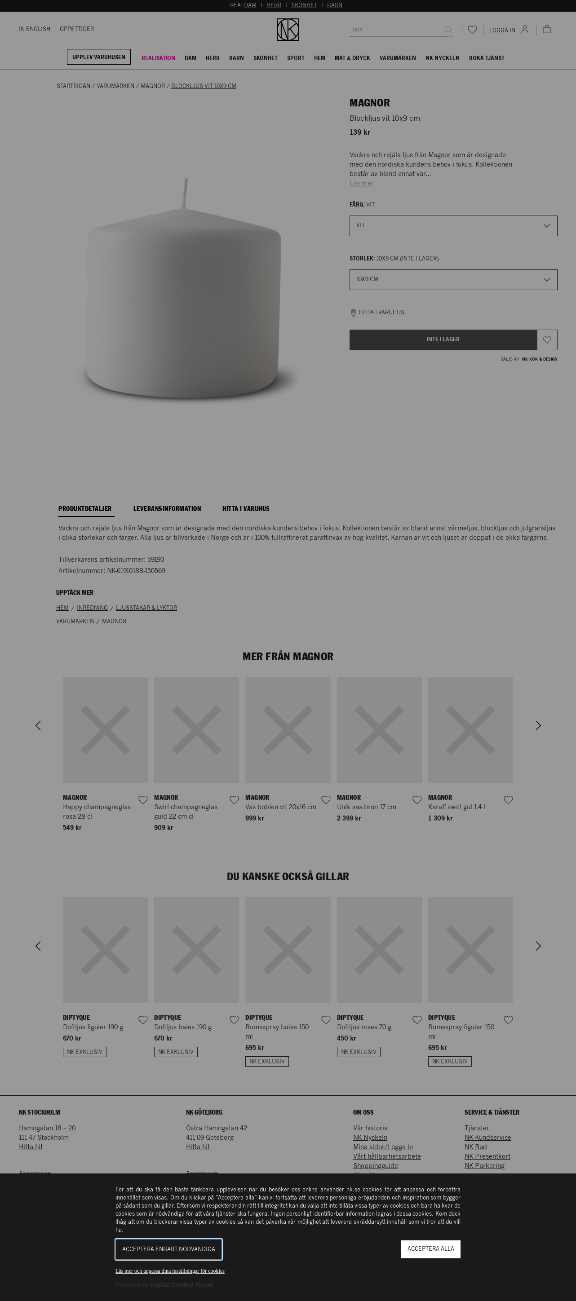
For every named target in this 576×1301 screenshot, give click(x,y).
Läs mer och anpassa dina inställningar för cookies (170, 1271)
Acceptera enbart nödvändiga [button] (168, 1249)
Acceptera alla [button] (431, 1249)
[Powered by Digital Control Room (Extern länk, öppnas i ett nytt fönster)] (164, 1284)
